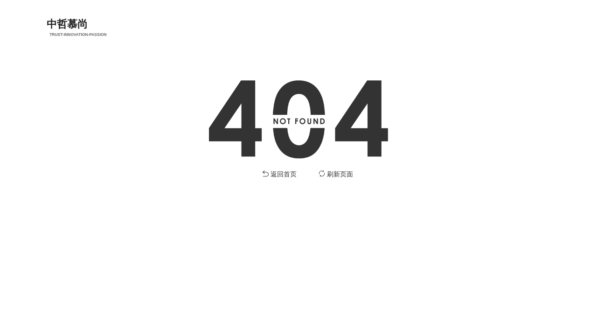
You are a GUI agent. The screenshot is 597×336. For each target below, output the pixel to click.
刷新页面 (340, 174)
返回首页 (284, 174)
